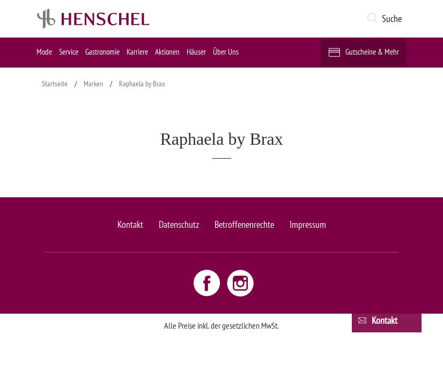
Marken (93, 83)
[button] (386, 18)
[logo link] (93, 19)
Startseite (55, 83)
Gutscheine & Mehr (372, 52)
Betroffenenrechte (244, 224)
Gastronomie (102, 52)
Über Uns (226, 52)
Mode (44, 52)
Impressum (308, 224)
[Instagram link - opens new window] (240, 282)
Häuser (196, 52)
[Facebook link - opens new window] (208, 282)
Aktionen (167, 52)
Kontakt (130, 224)
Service (68, 52)
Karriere (137, 52)
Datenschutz (179, 224)
